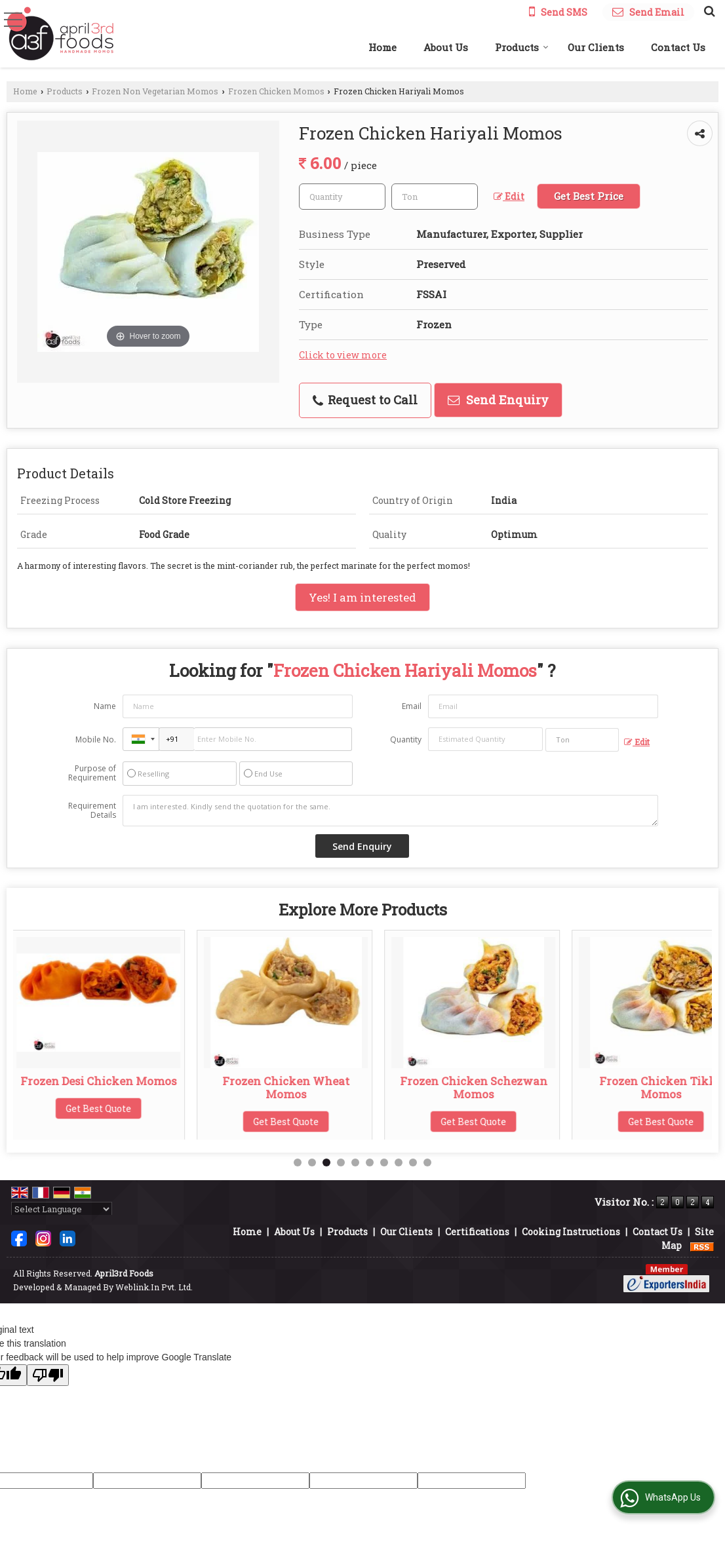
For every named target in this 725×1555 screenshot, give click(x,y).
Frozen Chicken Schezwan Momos (477, 1087)
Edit (509, 196)
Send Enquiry (498, 400)
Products (522, 47)
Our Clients (596, 47)
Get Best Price (588, 195)
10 (427, 1162)
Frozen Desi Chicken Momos (102, 1080)
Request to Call (365, 400)
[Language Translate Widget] (61, 1209)
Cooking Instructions (571, 1231)
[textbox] (434, 196)
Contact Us (678, 47)
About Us (445, 47)
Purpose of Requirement (92, 773)
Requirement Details (92, 810)
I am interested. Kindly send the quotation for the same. (390, 810)
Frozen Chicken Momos (276, 91)
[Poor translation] (48, 1375)
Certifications (477, 1231)
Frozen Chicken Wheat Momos (289, 1087)
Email (411, 706)
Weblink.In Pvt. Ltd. (154, 1287)
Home (382, 47)
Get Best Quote (102, 1108)
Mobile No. (95, 739)
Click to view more (343, 355)
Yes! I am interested (362, 597)
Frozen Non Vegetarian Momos (155, 91)
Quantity (405, 739)
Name (105, 706)
